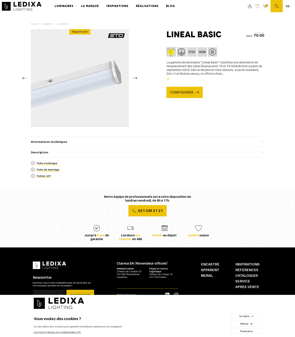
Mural (207, 276)
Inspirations (117, 6)
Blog (170, 6)
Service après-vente (247, 284)
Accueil (34, 23)
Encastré (210, 264)
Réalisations (147, 6)
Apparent (210, 270)
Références (246, 270)
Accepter (246, 316)
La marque (90, 6)
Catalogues (246, 276)
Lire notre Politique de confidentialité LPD (57, 332)
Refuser (246, 323)
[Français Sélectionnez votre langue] (289, 6)
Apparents (48, 23)
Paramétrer (246, 331)
